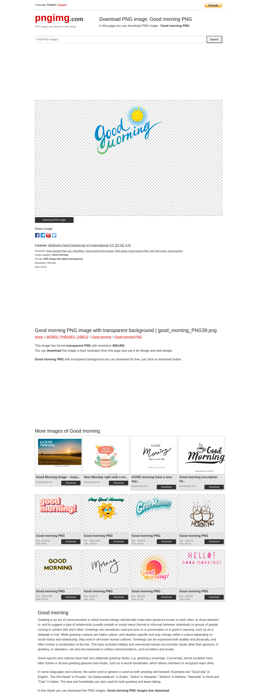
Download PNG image (54, 220)
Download (71, 483)
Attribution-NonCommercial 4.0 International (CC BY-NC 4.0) (89, 245)
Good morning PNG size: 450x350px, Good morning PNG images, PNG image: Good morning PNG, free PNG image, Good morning (114, 251)
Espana (62, 4)
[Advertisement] (128, 73)
